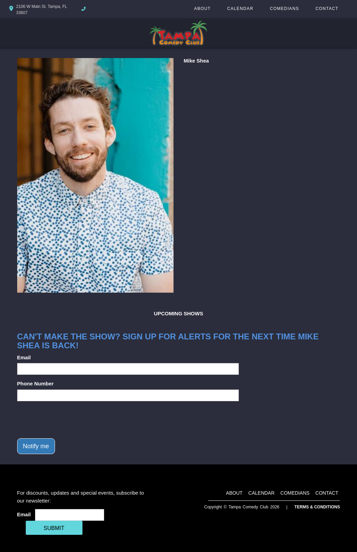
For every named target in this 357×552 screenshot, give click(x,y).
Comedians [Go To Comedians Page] (284, 8)
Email (24, 357)
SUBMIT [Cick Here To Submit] (54, 528)
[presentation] (69, 419)
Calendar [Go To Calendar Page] (240, 8)
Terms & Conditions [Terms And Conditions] (317, 507)
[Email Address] (69, 515)
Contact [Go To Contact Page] (326, 8)
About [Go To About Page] (202, 8)
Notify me (36, 446)
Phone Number (35, 383)
